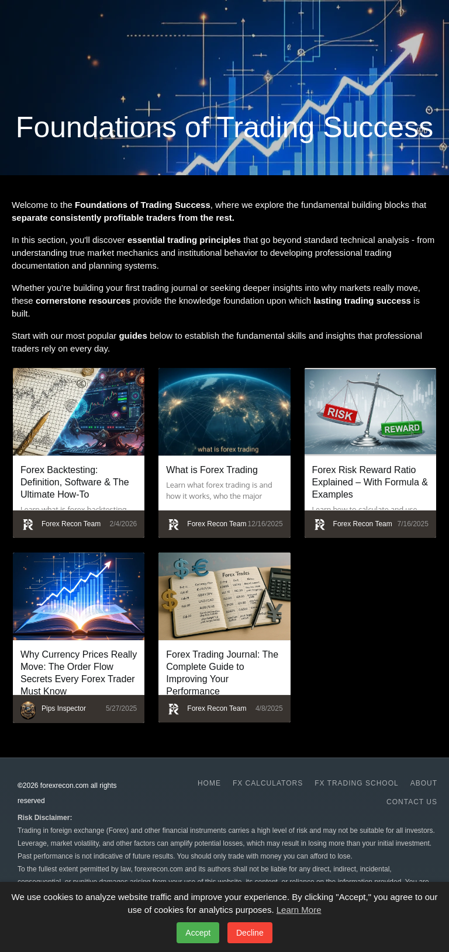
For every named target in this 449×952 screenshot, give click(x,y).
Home (209, 783)
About (423, 783)
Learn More (299, 910)
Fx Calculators (268, 783)
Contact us (411, 802)
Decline (250, 932)
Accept (197, 932)
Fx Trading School (356, 783)
